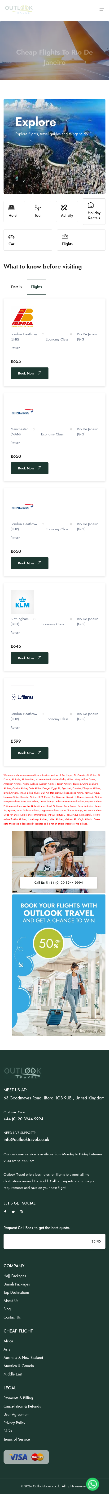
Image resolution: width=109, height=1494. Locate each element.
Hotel (13, 211)
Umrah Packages (17, 1284)
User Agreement (16, 1414)
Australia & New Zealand (23, 1357)
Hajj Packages (15, 1276)
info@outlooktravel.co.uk (26, 1139)
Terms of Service (17, 1439)
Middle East (13, 1374)
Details (16, 287)
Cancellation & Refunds (22, 1406)
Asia (7, 1349)
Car (11, 240)
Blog (7, 1309)
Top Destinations (17, 1292)
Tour (38, 211)
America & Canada (19, 1366)
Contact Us (12, 1317)
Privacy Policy (14, 1423)
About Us (11, 1300)
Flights (67, 240)
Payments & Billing (18, 1398)
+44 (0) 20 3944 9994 (65, 883)
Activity (67, 211)
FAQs (8, 1431)
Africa (8, 1341)
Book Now (29, 373)
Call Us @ (58, 882)
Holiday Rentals (94, 211)
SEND (96, 1241)
